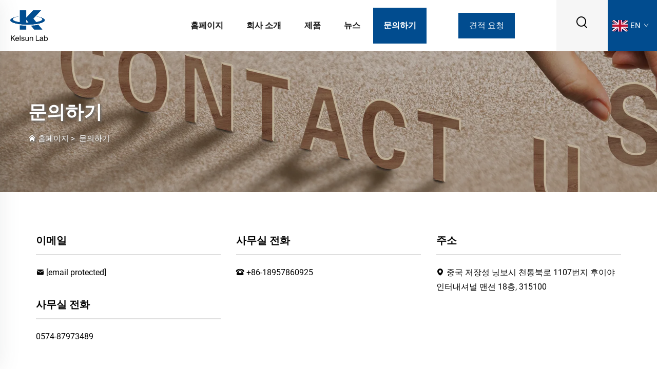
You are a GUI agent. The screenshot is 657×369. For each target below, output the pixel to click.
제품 (312, 25)
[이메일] (76, 272)
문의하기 (399, 25)
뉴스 (352, 25)
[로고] (29, 25)
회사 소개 (263, 25)
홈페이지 (206, 25)
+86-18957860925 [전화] (279, 272)
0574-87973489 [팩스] (64, 336)
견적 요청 (486, 25)
